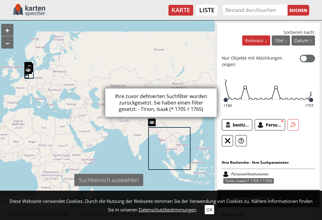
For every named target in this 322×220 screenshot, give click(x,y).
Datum (302, 40)
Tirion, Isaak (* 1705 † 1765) (248, 180)
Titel (280, 40)
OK (209, 210)
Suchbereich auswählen (109, 180)
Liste (206, 10)
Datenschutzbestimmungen (167, 210)
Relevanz (255, 40)
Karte (181, 10)
